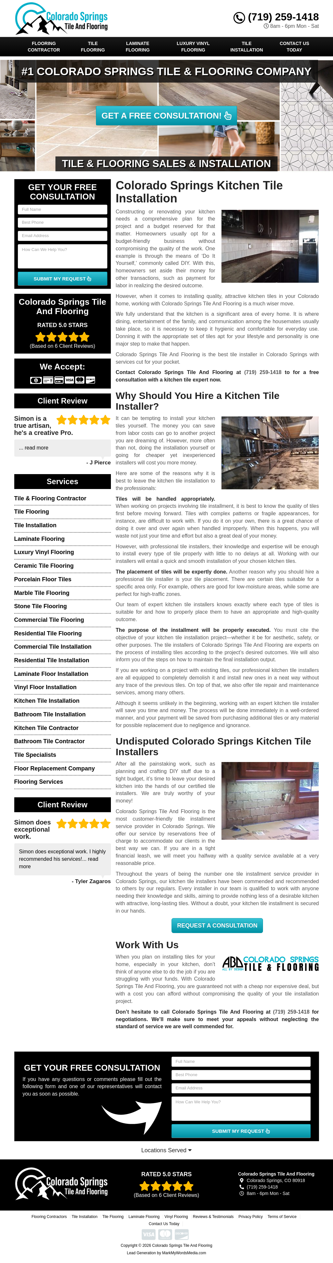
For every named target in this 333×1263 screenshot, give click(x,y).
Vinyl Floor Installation (45, 687)
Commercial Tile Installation (53, 646)
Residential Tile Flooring (48, 633)
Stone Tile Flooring (40, 606)
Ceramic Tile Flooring (44, 566)
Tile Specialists (35, 755)
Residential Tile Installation (51, 660)
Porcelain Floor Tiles (43, 579)
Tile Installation (246, 46)
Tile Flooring (93, 46)
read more (36, 447)
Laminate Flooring (138, 46)
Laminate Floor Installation (51, 674)
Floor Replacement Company (54, 768)
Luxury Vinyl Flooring (193, 46)
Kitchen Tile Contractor (46, 728)
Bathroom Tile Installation (50, 714)
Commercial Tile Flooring (49, 620)
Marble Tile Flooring (42, 593)
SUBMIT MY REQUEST (62, 278)
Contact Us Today (294, 46)
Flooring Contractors (49, 1216)
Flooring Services (38, 782)
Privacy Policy (251, 1216)
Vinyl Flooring (176, 1216)
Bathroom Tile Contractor (49, 741)
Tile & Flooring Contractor (50, 498)
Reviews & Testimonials (213, 1216)
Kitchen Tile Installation (47, 701)
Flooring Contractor (44, 46)
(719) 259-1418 (276, 17)
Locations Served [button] (166, 1150)
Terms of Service (282, 1216)
